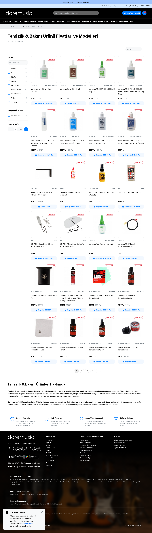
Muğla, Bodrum (109, 514)
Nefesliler (60, 21)
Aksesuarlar (123, 21)
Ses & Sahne (98, 21)
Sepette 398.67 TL (131, 362)
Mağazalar (121, 6)
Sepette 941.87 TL (73, 310)
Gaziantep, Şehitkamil (71, 514)
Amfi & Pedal (43, 21)
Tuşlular (26, 21)
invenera (141, 525)
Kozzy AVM (136, 482)
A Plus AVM (14, 479)
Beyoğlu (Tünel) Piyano (64, 482)
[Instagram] (26, 449)
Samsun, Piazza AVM (122, 514)
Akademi (104, 6)
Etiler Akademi (102, 482)
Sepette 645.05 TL (131, 258)
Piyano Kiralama (85, 455)
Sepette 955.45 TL (73, 155)
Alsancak (22, 504)
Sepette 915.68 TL (73, 258)
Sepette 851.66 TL (44, 310)
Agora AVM (14, 504)
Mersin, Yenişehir (96, 514)
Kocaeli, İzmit (85, 514)
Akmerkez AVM (33, 479)
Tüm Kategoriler (10, 21)
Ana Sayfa (11, 27)
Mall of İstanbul (15, 484)
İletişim (137, 6)
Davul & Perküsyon (73, 21)
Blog (115, 6)
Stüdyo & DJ (86, 21)
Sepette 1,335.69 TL (44, 258)
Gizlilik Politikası (119, 443)
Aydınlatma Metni (120, 448)
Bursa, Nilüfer (58, 514)
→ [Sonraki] (148, 2)
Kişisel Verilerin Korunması (123, 440)
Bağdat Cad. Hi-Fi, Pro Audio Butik (59, 479)
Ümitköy (45, 494)
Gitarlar (33, 21)
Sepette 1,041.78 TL (102, 103)
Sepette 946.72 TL (73, 103)
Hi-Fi (106, 21)
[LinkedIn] (22, 449)
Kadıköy (129, 482)
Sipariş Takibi (130, 6)
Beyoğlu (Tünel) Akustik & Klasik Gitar (94, 479)
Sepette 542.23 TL (131, 155)
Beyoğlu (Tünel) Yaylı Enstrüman (85, 482)
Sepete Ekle (44, 207)
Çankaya (43, 504)
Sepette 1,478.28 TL (102, 258)
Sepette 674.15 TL (73, 207)
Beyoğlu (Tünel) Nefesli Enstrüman (43, 482)
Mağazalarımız (85, 460)
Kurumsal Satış (85, 458)
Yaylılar (52, 21)
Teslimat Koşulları (86, 450)
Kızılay (39, 494)
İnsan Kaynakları (85, 443)
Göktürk (111, 482)
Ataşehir (43, 479)
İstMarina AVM (120, 482)
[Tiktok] (31, 449)
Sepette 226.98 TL (102, 207)
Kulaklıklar (114, 21)
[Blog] (39, 449)
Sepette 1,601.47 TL (131, 207)
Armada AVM (14, 494)
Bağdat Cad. (76, 479)
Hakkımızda (84, 440)
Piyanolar (49, 440)
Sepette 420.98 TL (131, 310)
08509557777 (145, 6)
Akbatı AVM (23, 479)
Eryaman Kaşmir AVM (28, 494)
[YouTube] (18, 449)
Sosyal (110, 6)
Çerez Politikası (119, 445)
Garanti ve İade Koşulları (88, 445)
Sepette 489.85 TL (44, 362)
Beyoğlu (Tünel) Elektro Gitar (20, 482)
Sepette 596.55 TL (102, 310)
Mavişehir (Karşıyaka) (54, 504)
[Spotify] (35, 449)
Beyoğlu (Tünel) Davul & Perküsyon (120, 479)
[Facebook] (9, 449)
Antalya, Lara (48, 514)
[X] (14, 449)
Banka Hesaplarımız (86, 448)
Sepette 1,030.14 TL (44, 103)
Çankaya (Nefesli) (33, 504)
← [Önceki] (3, 2)
